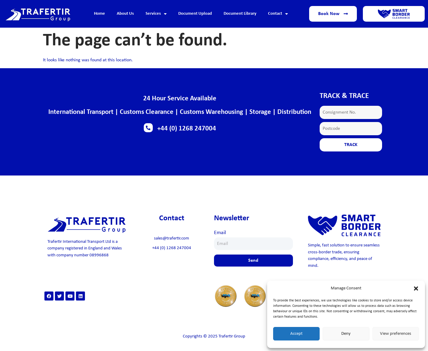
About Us (125, 13)
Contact (278, 14)
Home (99, 13)
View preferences (395, 333)
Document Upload (195, 13)
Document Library (240, 13)
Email (220, 233)
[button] (416, 288)
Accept (296, 333)
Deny (346, 333)
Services (156, 14)
